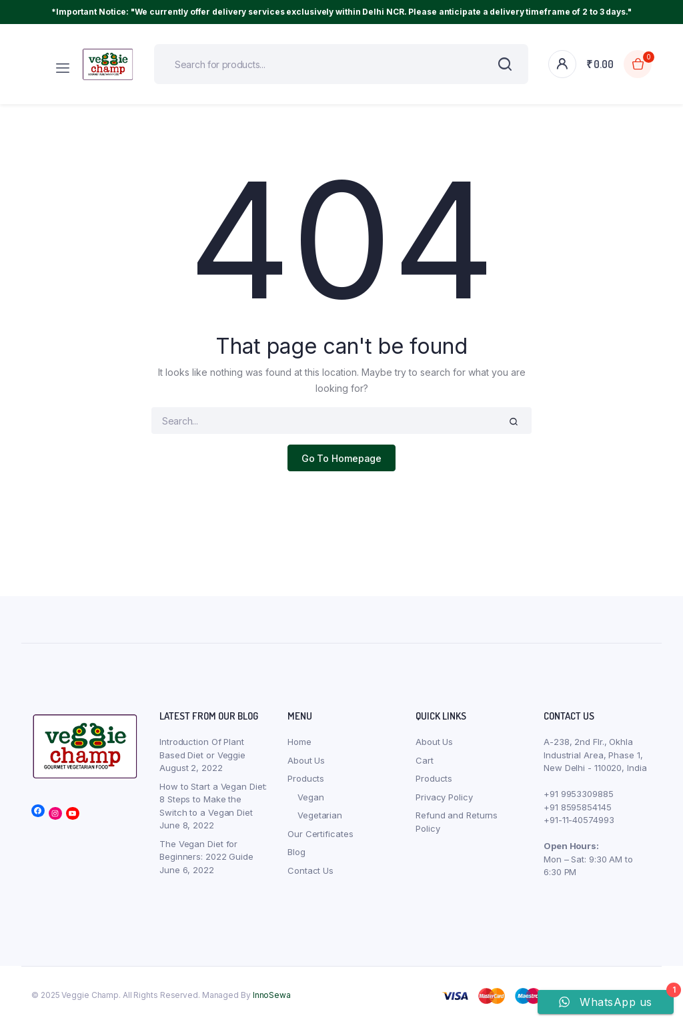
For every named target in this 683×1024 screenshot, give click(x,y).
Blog (296, 851)
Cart (425, 760)
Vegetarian (319, 815)
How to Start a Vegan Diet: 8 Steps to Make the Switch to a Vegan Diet (213, 799)
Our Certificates (320, 833)
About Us (306, 760)
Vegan (310, 797)
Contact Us (310, 870)
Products (305, 778)
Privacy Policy (444, 797)
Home (299, 741)
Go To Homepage (341, 458)
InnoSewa (272, 995)
